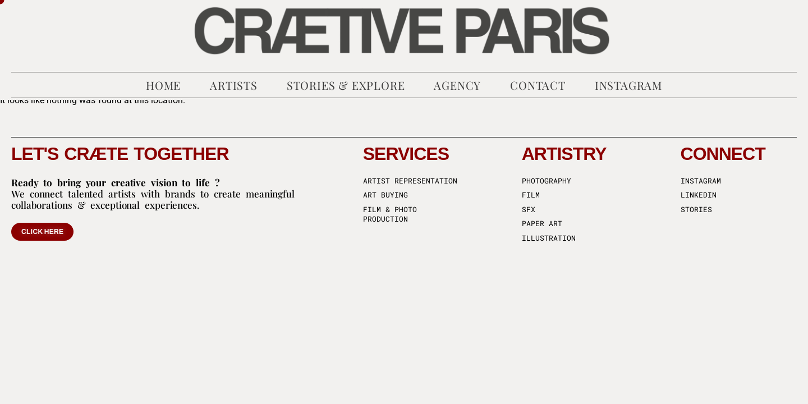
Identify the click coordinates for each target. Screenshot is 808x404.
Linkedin (699, 195)
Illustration (549, 238)
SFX (528, 209)
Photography (546, 181)
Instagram (701, 181)
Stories (696, 209)
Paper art (542, 223)
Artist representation (410, 181)
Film (531, 195)
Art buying (385, 195)
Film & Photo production (390, 214)
